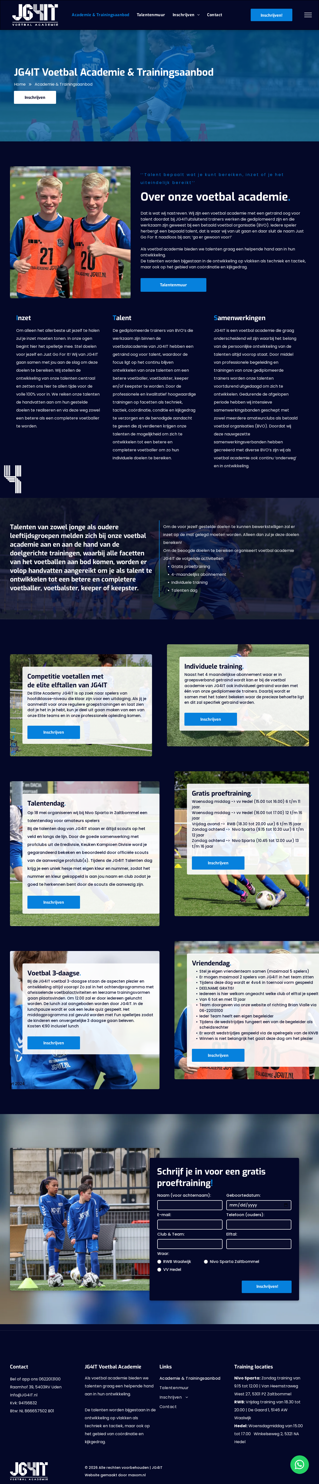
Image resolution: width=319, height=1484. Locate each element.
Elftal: (231, 1234)
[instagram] (13, 746)
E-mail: (164, 1215)
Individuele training (213, 666)
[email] (13, 730)
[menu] (308, 14)
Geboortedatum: (243, 1195)
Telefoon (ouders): (245, 1215)
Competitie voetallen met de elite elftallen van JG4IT (67, 681)
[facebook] (13, 738)
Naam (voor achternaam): (184, 1195)
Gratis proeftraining (221, 793)
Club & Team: (171, 1234)
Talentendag (45, 803)
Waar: (163, 1253)
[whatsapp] (13, 754)
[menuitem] (100, 15)
